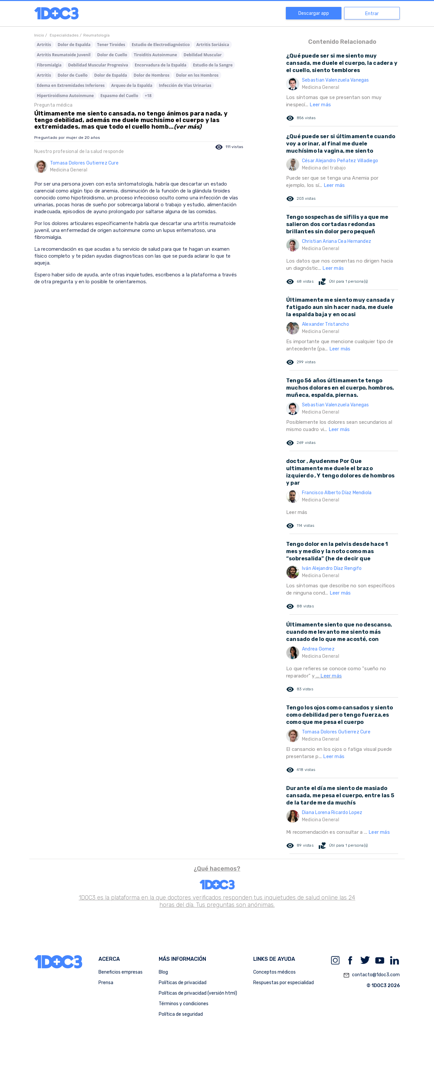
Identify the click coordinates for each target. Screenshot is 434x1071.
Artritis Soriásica (212, 44)
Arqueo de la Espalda (131, 85)
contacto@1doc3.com (371, 975)
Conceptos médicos (274, 972)
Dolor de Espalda (74, 44)
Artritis (44, 44)
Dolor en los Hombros (197, 75)
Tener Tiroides (111, 44)
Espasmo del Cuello (119, 95)
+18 (148, 95)
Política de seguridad (181, 1014)
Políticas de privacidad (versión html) (198, 993)
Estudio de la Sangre (212, 65)
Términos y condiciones (183, 1004)
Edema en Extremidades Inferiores (71, 85)
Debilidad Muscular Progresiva (98, 65)
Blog (163, 972)
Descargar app (313, 13)
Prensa (105, 982)
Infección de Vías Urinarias (185, 85)
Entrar (372, 13)
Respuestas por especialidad (283, 982)
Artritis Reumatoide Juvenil (64, 55)
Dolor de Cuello (112, 55)
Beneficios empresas (120, 972)
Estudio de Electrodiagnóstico (161, 44)
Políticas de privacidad (182, 982)
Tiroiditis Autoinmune (155, 55)
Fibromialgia (49, 65)
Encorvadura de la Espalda (160, 65)
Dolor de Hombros (152, 75)
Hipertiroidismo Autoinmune (65, 95)
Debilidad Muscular (203, 55)
